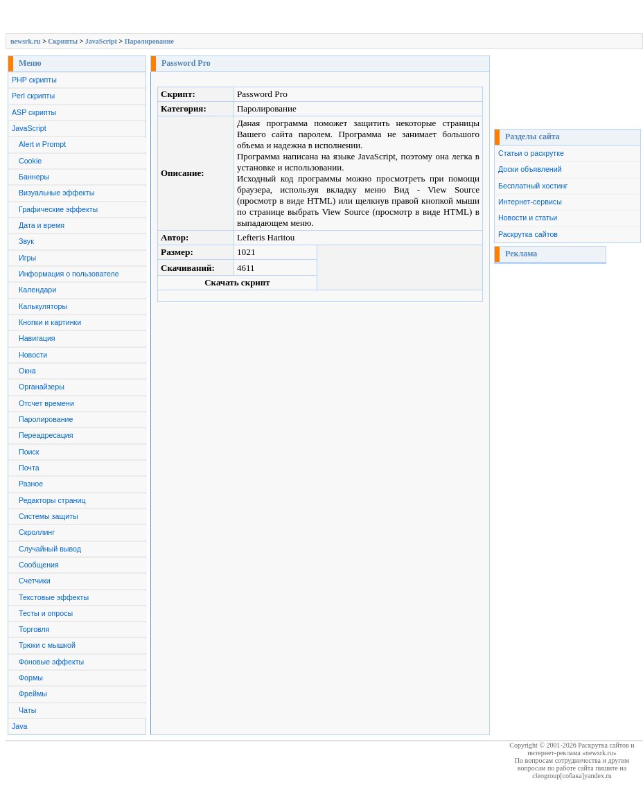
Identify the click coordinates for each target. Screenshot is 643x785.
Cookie (30, 161)
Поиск (29, 452)
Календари (37, 289)
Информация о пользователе (69, 274)
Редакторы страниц (52, 500)
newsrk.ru (25, 41)
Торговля (34, 629)
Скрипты (63, 41)
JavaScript (101, 41)
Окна (27, 371)
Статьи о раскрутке (531, 153)
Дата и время (41, 225)
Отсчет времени (46, 403)
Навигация (37, 338)
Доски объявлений (530, 169)
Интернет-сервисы (530, 201)
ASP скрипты (34, 112)
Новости (33, 355)
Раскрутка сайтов (528, 234)
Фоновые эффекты (51, 662)
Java (20, 726)
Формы (31, 677)
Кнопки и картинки (50, 322)
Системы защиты (48, 516)
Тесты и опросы (46, 613)
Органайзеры (41, 386)
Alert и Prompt (42, 144)
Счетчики (35, 580)
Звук (26, 241)
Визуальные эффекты (56, 192)
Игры (27, 258)
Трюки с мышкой (47, 645)
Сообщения (39, 565)
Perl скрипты (33, 95)
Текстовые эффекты (54, 597)
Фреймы (33, 693)
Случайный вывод (50, 549)
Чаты (27, 710)
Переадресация (46, 435)
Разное (31, 483)
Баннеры (34, 177)
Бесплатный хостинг (532, 186)
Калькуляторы (43, 306)
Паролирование (149, 41)
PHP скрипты (34, 80)
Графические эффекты (58, 209)
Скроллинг (37, 532)
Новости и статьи (527, 217)
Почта (29, 468)
